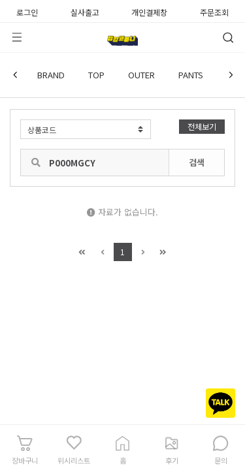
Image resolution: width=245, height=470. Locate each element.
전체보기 (202, 126)
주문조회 (214, 11)
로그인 (27, 11)
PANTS (190, 75)
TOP (96, 75)
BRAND (51, 75)
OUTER (141, 75)
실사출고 (85, 11)
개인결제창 (149, 11)
